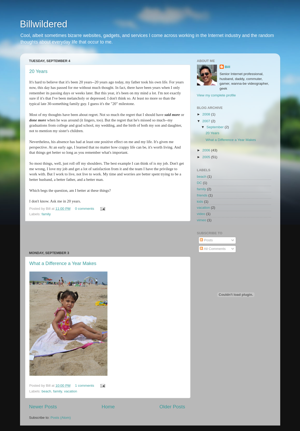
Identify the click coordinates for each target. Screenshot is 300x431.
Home (108, 406)
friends (202, 195)
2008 (206, 114)
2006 (206, 150)
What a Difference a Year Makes (63, 263)
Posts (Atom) (60, 418)
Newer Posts (43, 406)
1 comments (84, 385)
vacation (70, 391)
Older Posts (172, 406)
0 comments (84, 209)
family (46, 214)
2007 (206, 121)
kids (200, 202)
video (201, 214)
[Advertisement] (107, 236)
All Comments (213, 249)
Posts (206, 240)
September (216, 127)
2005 (206, 157)
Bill (227, 67)
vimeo (201, 220)
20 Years (38, 71)
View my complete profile (216, 95)
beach (46, 391)
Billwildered (43, 24)
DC (199, 183)
